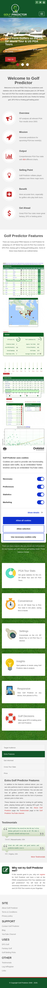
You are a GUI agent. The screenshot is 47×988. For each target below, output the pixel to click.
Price (6, 773)
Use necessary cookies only (23, 537)
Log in (4, 967)
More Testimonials (38, 857)
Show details (33, 512)
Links (4, 971)
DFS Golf (5, 944)
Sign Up (10, 59)
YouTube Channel (9, 934)
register (42, 874)
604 (24, 159)
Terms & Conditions (9, 912)
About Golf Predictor (10, 908)
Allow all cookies (23, 520)
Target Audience (10, 748)
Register (10, 967)
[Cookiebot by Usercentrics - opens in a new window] (33, 449)
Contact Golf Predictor (10, 926)
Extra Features (9, 754)
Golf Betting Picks (9, 952)
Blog (3, 930)
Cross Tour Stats (10, 767)
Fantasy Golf (7, 948)
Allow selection (23, 529)
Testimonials (24, 810)
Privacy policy (7, 916)
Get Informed (8, 760)
